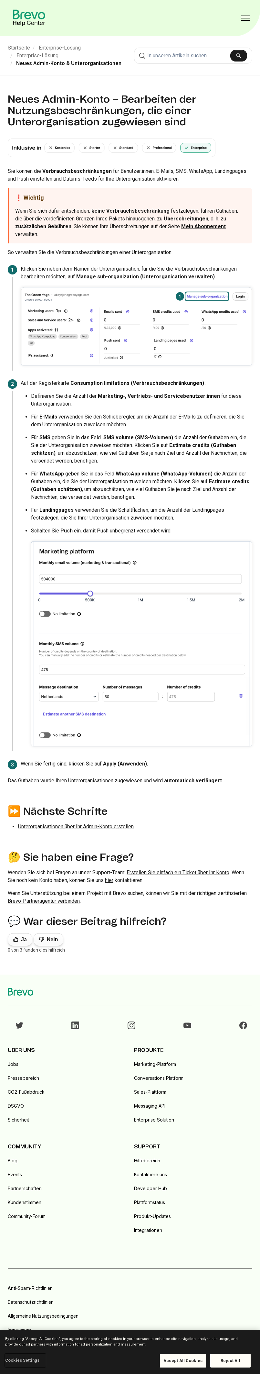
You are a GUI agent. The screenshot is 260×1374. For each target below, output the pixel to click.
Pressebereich (23, 1078)
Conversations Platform (158, 1078)
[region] (130, 1352)
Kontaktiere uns (150, 1174)
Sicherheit (18, 1120)
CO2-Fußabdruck (26, 1092)
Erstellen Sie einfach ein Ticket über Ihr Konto (178, 872)
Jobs (13, 1064)
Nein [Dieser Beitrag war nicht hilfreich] (52, 939)
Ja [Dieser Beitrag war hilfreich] (24, 939)
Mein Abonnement (203, 226)
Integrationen (148, 1230)
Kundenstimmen (24, 1202)
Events (15, 1174)
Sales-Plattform (150, 1092)
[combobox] (193, 56)
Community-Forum (27, 1216)
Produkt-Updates (152, 1216)
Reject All (230, 1360)
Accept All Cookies (183, 1360)
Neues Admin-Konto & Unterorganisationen (68, 63)
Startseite (19, 48)
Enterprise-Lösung (60, 48)
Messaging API (149, 1106)
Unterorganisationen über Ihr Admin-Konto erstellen (76, 826)
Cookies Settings (22, 1360)
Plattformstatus (149, 1202)
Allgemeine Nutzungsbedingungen (43, 1316)
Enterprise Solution (154, 1120)
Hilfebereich (147, 1160)
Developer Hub (150, 1188)
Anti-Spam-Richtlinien (30, 1288)
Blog (12, 1160)
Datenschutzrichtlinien (31, 1302)
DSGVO (16, 1106)
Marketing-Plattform (155, 1064)
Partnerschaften (25, 1188)
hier (109, 880)
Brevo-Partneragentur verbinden (44, 901)
